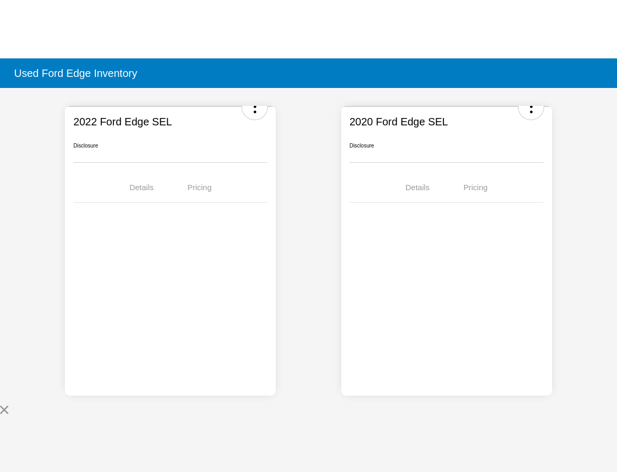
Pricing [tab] (199, 187)
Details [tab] (141, 187)
